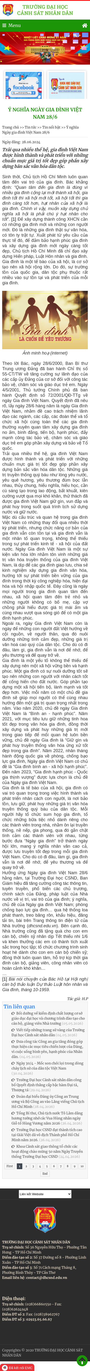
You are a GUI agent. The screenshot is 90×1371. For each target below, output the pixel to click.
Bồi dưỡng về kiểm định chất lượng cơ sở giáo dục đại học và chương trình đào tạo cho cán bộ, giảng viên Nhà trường (48, 1018)
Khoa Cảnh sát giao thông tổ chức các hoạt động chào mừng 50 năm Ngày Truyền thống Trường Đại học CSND (47, 1151)
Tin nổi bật (51, 127)
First (9, 1166)
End (45, 1173)
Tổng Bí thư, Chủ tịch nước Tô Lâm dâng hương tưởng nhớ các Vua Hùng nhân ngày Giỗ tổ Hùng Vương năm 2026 (47, 1118)
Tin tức (30, 127)
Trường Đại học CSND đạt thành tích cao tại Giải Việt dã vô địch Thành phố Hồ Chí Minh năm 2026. (47, 1135)
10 (82, 1166)
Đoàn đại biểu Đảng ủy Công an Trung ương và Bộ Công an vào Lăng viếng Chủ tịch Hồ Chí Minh (48, 1101)
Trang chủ (10, 127)
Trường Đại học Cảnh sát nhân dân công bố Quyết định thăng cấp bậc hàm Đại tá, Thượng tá (47, 1085)
